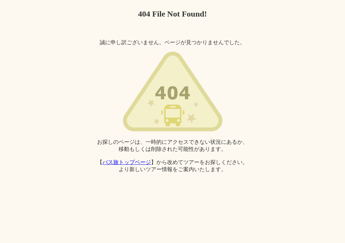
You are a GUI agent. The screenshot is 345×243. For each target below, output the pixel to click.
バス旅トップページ (126, 162)
